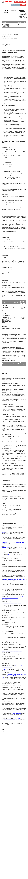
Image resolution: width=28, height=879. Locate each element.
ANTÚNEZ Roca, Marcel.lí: (7, 542)
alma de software (5, 669)
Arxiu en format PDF (20, 1)
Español (23, 4)
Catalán (13, 4)
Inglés (18, 4)
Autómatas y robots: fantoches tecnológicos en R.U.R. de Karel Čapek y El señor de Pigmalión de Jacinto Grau (14, 676)
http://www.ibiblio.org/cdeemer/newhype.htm (12, 603)
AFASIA (9, 554)
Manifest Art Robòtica (20, 542)
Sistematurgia (10, 556)
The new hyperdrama (14, 601)
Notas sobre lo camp (17, 713)
